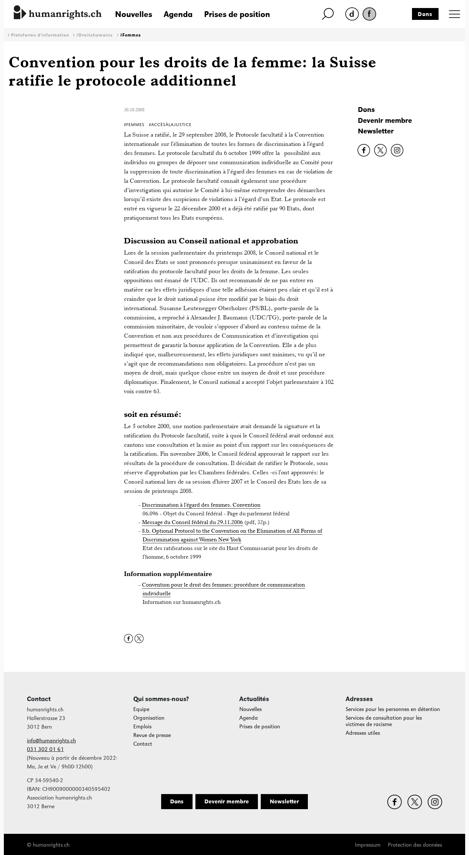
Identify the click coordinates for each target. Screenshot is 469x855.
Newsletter (376, 131)
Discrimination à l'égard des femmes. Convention (201, 504)
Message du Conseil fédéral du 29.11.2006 (192, 522)
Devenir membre (385, 120)
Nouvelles (133, 14)
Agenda (178, 14)
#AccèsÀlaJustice (170, 124)
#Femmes (130, 35)
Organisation (148, 718)
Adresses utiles (363, 733)
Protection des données (415, 845)
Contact (142, 744)
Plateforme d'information (40, 35)
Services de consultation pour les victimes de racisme (384, 721)
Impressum (368, 845)
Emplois (142, 726)
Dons (425, 14)
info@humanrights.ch (51, 740)
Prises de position (237, 14)
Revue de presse (152, 735)
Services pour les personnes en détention (393, 709)
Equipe (141, 709)
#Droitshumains (94, 35)
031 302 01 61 (45, 749)
